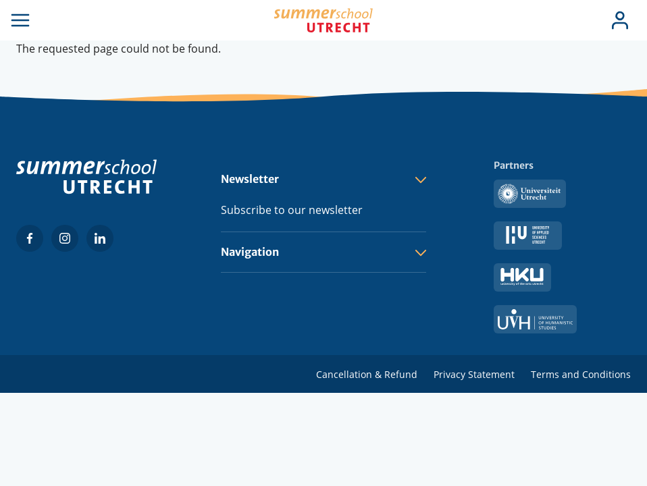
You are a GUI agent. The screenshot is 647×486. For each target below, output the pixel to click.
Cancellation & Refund (366, 374)
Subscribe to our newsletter (292, 209)
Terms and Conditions (581, 374)
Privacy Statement (474, 374)
